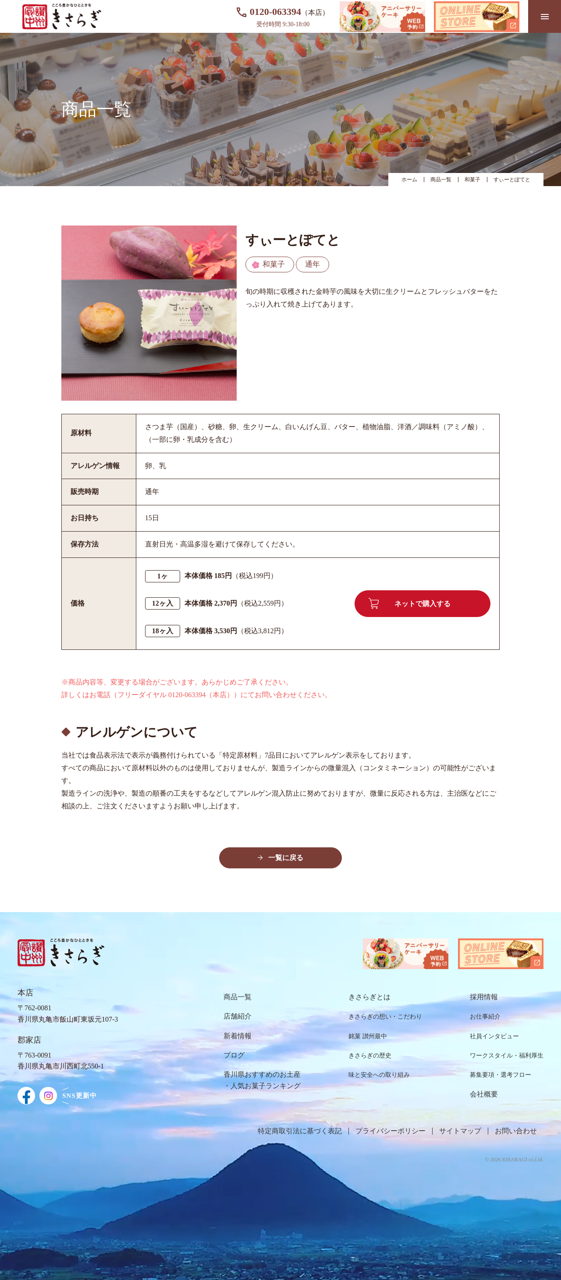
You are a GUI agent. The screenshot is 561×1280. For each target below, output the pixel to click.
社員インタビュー (494, 1036)
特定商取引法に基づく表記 (300, 1131)
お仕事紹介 (485, 1016)
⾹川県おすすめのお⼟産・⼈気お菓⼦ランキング (262, 1080)
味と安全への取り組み (379, 1075)
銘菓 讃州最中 (367, 1036)
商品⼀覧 (238, 997)
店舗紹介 (238, 1016)
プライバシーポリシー (390, 1131)
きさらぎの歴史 (369, 1055)
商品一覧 (440, 179)
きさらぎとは (369, 997)
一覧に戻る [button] (285, 857)
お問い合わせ (516, 1131)
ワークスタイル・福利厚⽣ (506, 1055)
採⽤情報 (484, 997)
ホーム (409, 179)
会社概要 (484, 1094)
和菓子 (472, 179)
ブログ (234, 1055)
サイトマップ (460, 1131)
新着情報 (238, 1036)
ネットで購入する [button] (409, 603)
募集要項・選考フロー (500, 1075)
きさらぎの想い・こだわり (385, 1016)
